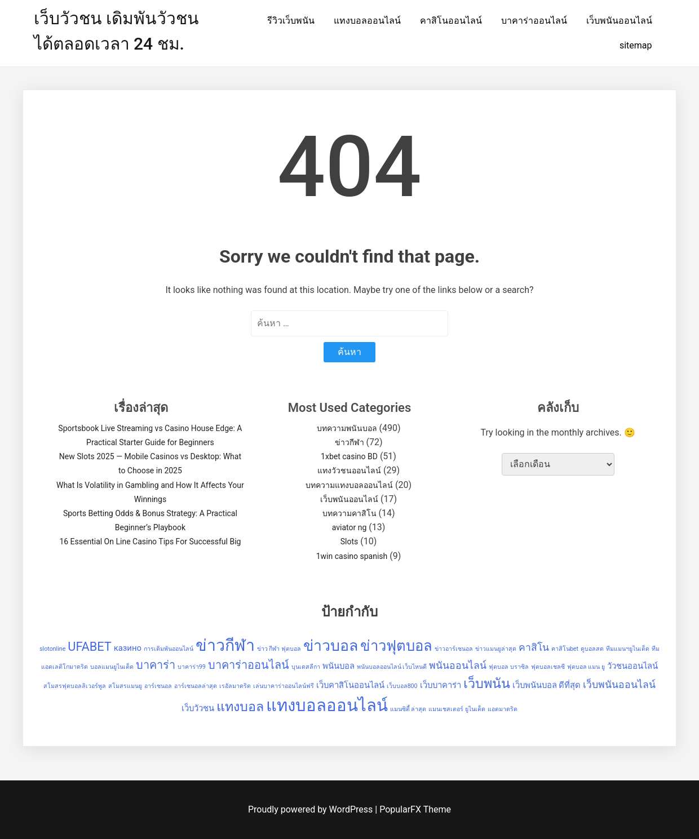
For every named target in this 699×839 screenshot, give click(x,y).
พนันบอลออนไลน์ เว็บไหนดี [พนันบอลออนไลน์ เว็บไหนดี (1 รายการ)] (392, 667)
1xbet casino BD (349, 456)
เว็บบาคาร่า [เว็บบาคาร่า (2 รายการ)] (440, 685)
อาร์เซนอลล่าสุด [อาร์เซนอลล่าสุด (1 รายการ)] (195, 686)
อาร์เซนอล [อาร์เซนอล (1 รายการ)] (158, 686)
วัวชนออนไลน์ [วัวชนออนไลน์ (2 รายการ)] (632, 666)
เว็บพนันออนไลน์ (619, 20)
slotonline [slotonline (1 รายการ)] (52, 648)
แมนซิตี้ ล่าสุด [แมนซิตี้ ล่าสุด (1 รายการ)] (408, 709)
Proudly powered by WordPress (311, 809)
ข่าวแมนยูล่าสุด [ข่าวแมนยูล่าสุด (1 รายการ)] (495, 648)
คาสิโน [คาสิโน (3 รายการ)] (534, 647)
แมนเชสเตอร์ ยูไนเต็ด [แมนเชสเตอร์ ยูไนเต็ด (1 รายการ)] (456, 709)
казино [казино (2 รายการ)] (127, 648)
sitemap (636, 45)
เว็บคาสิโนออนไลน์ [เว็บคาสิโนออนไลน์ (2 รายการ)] (350, 685)
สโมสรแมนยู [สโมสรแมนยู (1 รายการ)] (125, 686)
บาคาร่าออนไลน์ (534, 20)
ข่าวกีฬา (349, 442)
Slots (349, 541)
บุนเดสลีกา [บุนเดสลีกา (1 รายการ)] (305, 667)
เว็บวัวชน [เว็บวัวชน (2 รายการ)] (198, 708)
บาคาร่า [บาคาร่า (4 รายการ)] (155, 665)
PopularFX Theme (415, 809)
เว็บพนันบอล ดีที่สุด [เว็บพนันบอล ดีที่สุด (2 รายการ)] (546, 685)
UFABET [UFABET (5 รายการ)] (90, 647)
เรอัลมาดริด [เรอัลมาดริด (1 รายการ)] (235, 686)
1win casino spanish (352, 556)
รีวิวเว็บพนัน (291, 20)
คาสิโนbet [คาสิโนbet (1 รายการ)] (564, 648)
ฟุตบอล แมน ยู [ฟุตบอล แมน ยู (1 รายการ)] (586, 667)
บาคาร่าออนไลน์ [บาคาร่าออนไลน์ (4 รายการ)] (248, 665)
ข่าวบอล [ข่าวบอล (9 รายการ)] (330, 646)
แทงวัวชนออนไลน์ (349, 470)
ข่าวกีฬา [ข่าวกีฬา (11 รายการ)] (225, 645)
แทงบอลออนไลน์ (367, 20)
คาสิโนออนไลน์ (451, 20)
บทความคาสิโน (349, 513)
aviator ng (349, 527)
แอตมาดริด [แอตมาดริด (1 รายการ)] (502, 709)
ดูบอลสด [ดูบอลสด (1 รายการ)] (592, 648)
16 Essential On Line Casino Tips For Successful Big (150, 541)
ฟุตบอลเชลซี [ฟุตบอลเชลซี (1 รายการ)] (548, 667)
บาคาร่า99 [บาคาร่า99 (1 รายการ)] (192, 667)
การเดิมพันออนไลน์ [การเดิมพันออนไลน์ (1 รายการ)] (168, 648)
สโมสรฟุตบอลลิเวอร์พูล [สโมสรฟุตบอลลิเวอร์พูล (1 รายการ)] (74, 686)
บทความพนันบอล (347, 428)
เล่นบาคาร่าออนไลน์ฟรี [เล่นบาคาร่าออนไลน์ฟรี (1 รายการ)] (283, 686)
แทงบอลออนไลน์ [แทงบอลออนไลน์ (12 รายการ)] (327, 705)
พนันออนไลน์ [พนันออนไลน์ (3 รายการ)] (457, 665)
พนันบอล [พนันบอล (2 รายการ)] (338, 666)
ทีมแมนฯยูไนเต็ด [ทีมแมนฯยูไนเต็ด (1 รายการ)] (627, 648)
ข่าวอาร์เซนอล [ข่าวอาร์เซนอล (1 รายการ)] (454, 648)
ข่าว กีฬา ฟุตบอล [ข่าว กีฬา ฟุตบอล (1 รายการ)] (279, 648)
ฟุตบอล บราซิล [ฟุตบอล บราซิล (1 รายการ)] (509, 667)
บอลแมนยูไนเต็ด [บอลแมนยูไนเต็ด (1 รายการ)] (112, 667)
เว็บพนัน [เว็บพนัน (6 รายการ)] (486, 683)
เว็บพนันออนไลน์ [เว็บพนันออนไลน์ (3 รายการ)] (619, 684)
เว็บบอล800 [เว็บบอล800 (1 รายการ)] (402, 686)
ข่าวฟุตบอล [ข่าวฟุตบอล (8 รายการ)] (396, 645)
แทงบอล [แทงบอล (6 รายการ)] (240, 706)
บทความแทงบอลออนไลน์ (349, 485)
